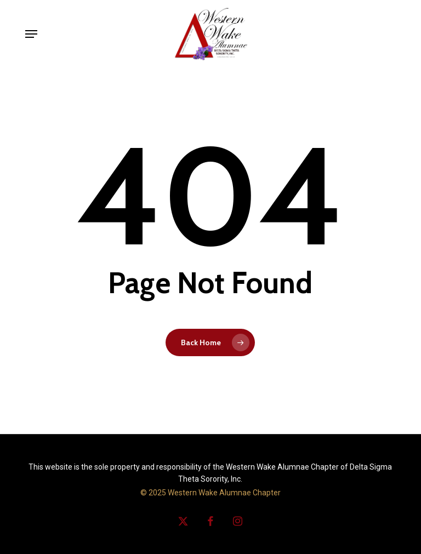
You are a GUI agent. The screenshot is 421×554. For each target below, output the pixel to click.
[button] (31, 33)
